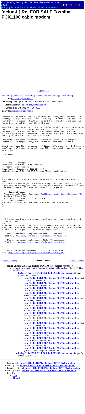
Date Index (53, 95)
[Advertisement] (33, 56)
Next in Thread (76, 288)
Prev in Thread (9, 288)
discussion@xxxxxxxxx (22, 98)
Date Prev (6, 95)
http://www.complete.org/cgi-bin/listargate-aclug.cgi (38, 260)
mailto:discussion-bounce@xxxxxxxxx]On (62, 210)
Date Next (17, 95)
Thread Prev (28, 95)
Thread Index (66, 95)
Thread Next (41, 95)
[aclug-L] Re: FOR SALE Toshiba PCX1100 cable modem (40, 296)
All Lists (45, 91)
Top (38, 91)
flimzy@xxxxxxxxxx (36, 105)
